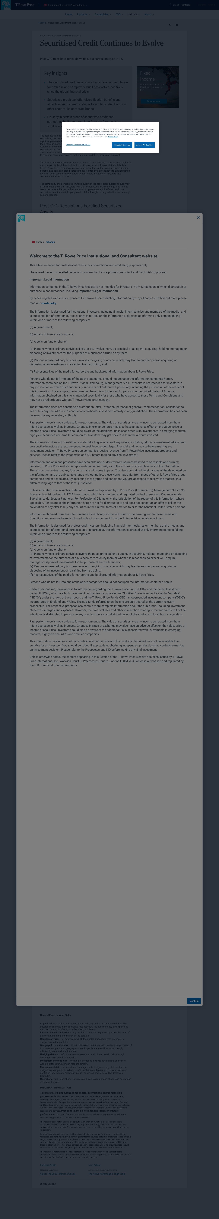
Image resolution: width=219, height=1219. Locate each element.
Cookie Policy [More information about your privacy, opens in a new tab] (113, 137)
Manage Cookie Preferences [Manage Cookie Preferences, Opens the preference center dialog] (78, 145)
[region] (110, 137)
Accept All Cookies (144, 145)
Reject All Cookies (122, 145)
